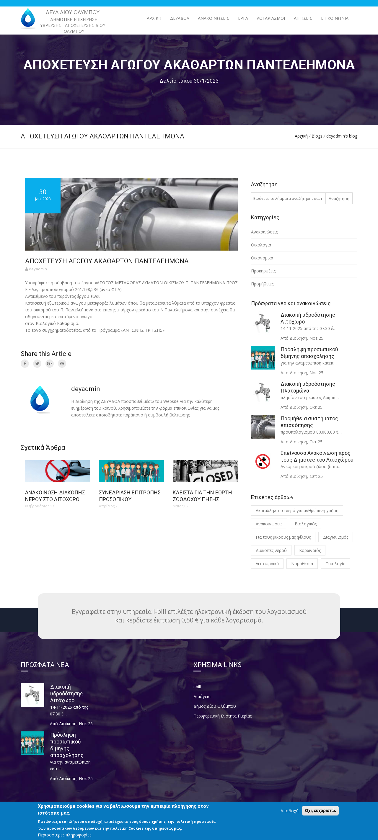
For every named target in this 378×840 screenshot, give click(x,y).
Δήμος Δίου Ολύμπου (214, 706)
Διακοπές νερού (271, 550)
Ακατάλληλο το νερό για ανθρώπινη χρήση (297, 510)
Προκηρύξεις (263, 271)
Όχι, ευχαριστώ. (320, 815)
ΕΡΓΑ (243, 18)
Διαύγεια (202, 696)
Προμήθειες (262, 284)
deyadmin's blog (341, 136)
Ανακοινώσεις (264, 232)
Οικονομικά (262, 258)
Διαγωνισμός (335, 537)
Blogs (317, 136)
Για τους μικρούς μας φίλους (283, 537)
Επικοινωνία (334, 18)
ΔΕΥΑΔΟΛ (179, 18)
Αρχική (154, 18)
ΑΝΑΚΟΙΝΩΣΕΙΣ (213, 18)
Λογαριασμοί (271, 18)
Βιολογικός (306, 524)
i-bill (197, 686)
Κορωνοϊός (310, 550)
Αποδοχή (290, 815)
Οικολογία (261, 245)
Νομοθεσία (302, 563)
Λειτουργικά (267, 563)
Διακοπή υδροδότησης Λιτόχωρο (66, 693)
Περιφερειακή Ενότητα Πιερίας (222, 716)
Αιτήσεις (303, 18)
